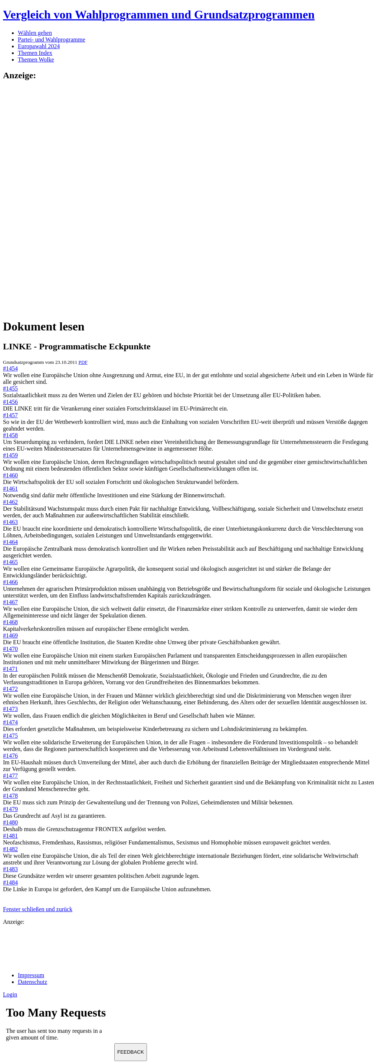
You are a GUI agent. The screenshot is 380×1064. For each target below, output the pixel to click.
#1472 (10, 689)
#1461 (10, 488)
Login (10, 994)
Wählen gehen (35, 33)
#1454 (10, 368)
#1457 (10, 415)
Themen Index (35, 53)
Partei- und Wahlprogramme (51, 39)
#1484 (10, 882)
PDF (82, 362)
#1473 (10, 709)
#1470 (10, 649)
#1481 (10, 836)
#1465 (10, 562)
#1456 (10, 402)
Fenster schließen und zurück (37, 909)
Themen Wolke (36, 59)
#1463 (10, 522)
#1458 (10, 435)
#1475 (10, 735)
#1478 (10, 796)
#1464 (10, 542)
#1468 (10, 622)
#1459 (10, 455)
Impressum (31, 975)
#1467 (10, 602)
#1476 (10, 755)
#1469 (10, 635)
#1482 (10, 849)
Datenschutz (32, 982)
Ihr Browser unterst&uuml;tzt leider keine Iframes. (58, 1026)
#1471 (10, 669)
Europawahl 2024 (39, 46)
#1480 (10, 822)
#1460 (10, 475)
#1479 (10, 809)
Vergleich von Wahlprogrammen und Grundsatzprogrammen (159, 14)
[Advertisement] (32, 199)
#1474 (10, 722)
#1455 (10, 388)
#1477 (10, 776)
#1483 (10, 869)
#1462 (10, 502)
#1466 (10, 582)
